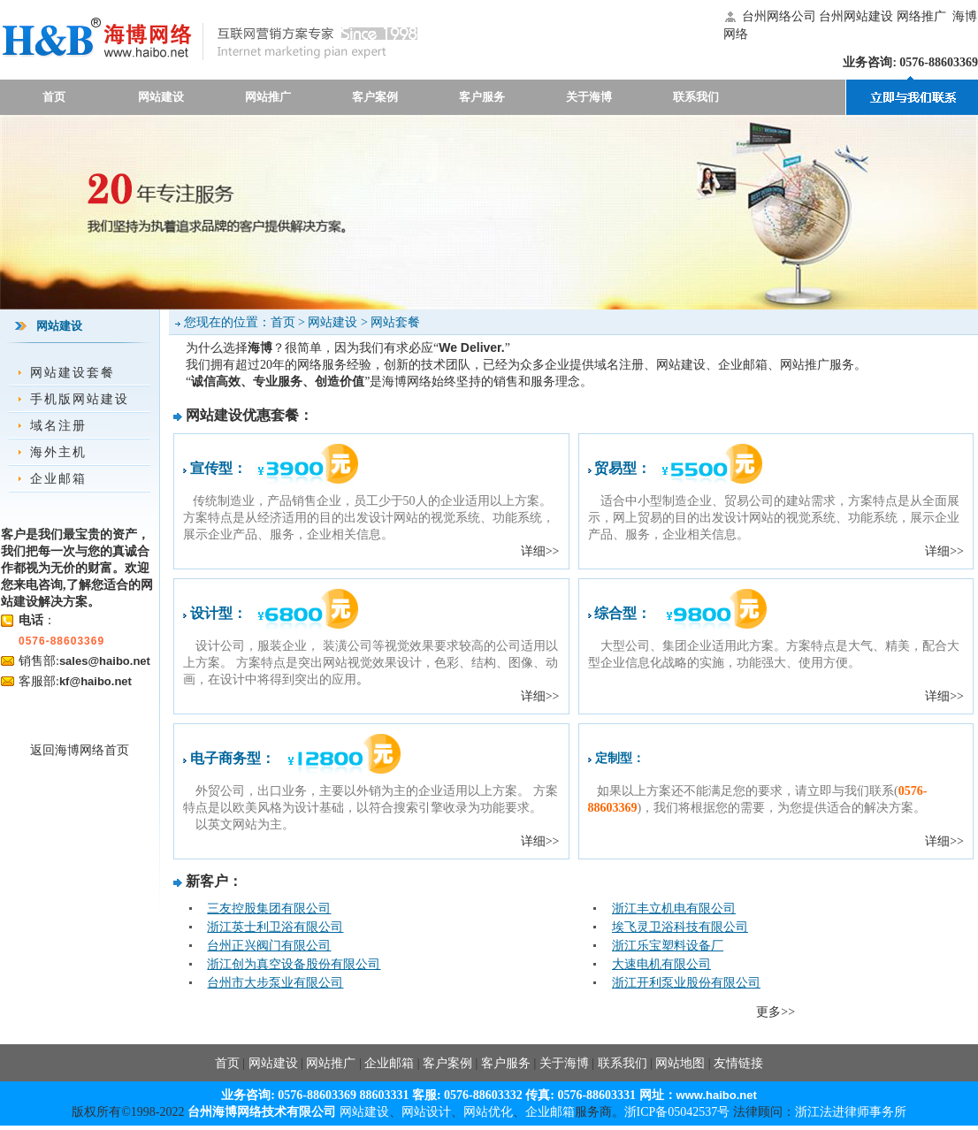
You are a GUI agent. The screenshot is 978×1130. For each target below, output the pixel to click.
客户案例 (375, 96)
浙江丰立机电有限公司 (674, 908)
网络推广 (921, 16)
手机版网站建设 (79, 399)
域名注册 (58, 425)
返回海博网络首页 (79, 750)
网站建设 (161, 96)
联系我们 (696, 96)
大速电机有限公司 (661, 964)
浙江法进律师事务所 (850, 1112)
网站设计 (426, 1112)
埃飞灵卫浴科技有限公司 (680, 927)
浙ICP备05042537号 (677, 1112)
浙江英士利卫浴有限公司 (275, 927)
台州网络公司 (779, 16)
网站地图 (680, 1063)
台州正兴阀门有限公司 (269, 945)
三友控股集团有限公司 (269, 908)
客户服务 (482, 96)
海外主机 (58, 452)
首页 (53, 96)
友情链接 (738, 1063)
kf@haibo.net (95, 681)
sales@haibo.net (104, 661)
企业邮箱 (58, 478)
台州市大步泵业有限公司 (275, 982)
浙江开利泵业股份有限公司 (686, 982)
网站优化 (488, 1112)
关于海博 (589, 96)
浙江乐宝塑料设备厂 (667, 945)
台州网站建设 (856, 16)
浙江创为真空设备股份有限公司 (293, 964)
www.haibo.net (716, 1095)
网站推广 (268, 96)
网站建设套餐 (72, 372)
